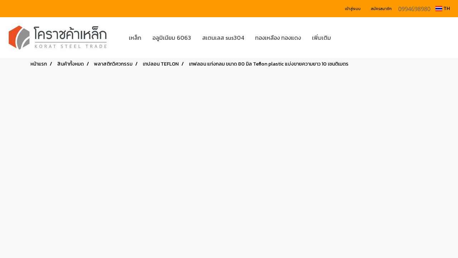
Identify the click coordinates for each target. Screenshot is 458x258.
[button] (347, 37)
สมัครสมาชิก (381, 8)
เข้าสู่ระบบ (353, 8)
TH (442, 8)
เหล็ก (135, 37)
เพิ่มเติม (321, 37)
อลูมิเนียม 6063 (171, 37)
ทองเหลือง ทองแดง (278, 37)
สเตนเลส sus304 (223, 37)
